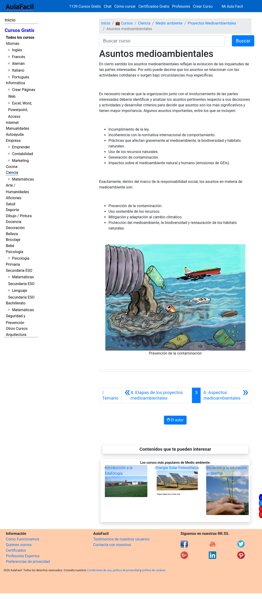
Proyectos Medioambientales (212, 23)
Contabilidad (22, 154)
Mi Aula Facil (232, 6)
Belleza (12, 234)
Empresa (13, 140)
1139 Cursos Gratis (85, 6)
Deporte (12, 210)
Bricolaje (13, 239)
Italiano (18, 70)
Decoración (15, 228)
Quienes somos (19, 545)
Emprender (21, 147)
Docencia (13, 221)
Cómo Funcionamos (22, 539)
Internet (12, 122)
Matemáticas (23, 179)
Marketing (20, 160)
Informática (15, 83)
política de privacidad (126, 570)
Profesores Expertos (22, 556)
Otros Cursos (17, 328)
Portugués (20, 77)
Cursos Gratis (19, 30)
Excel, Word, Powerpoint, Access (20, 110)
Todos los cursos (20, 37)
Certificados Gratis (153, 6)
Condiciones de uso (99, 570)
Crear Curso (202, 6)
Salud (10, 204)
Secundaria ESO (19, 270)
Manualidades (17, 128)
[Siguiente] (225, 395)
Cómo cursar (125, 6)
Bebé (10, 246)
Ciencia (12, 172)
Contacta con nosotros (112, 545)
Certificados (16, 550)
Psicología (14, 252)
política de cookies (153, 570)
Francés (18, 57)
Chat (107, 6)
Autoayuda (15, 134)
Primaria (13, 264)
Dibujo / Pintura (19, 216)
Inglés (17, 50)
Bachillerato (15, 303)
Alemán (18, 63)
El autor (175, 420)
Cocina (11, 166)
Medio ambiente (169, 23)
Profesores (181, 6)
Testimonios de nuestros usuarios (121, 539)
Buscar (243, 41)
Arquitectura (16, 334)
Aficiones (13, 198)
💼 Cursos (124, 23)
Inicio (10, 20)
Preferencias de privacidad (28, 561)
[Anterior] (156, 395)
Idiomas (12, 43)
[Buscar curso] (162, 40)
